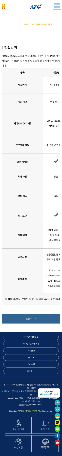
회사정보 (31, 350)
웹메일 (31, 371)
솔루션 (18, 24)
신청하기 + (31, 318)
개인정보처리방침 (30, 337)
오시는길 (31, 364)
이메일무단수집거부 (31, 344)
